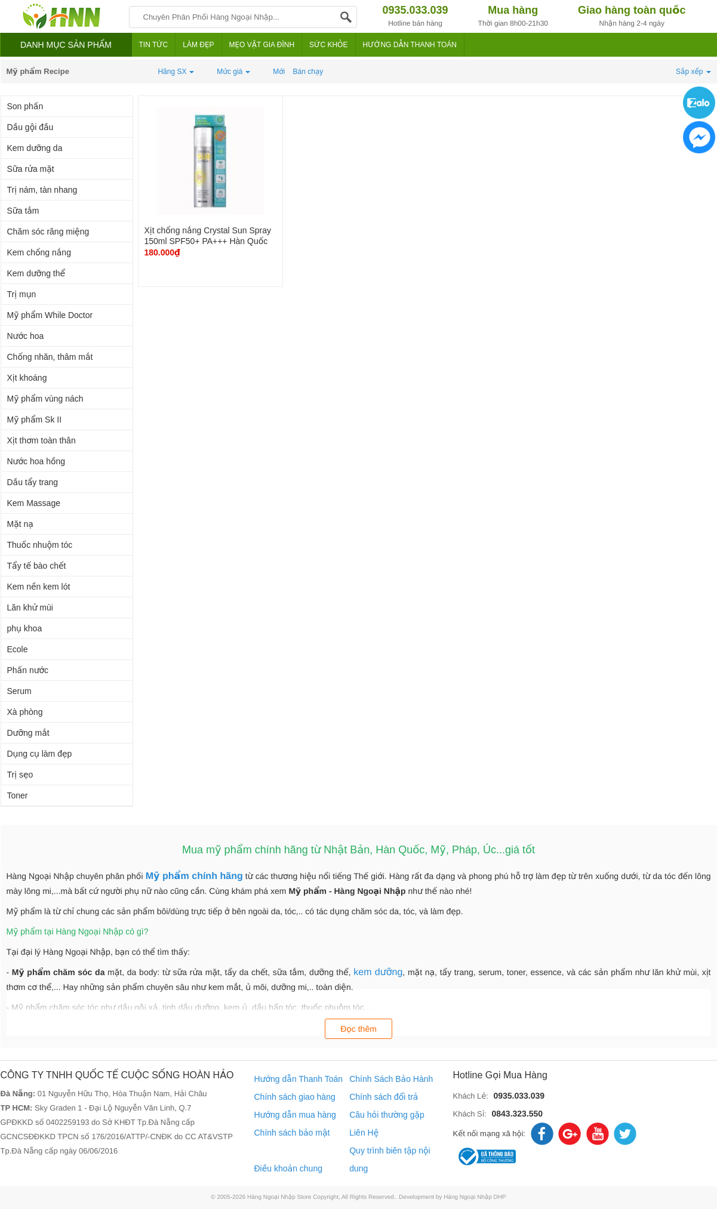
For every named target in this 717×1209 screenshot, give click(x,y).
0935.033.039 (518, 1095)
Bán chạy (308, 71)
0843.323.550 (517, 1113)
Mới (279, 71)
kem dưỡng (377, 972)
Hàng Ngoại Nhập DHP (475, 1197)
